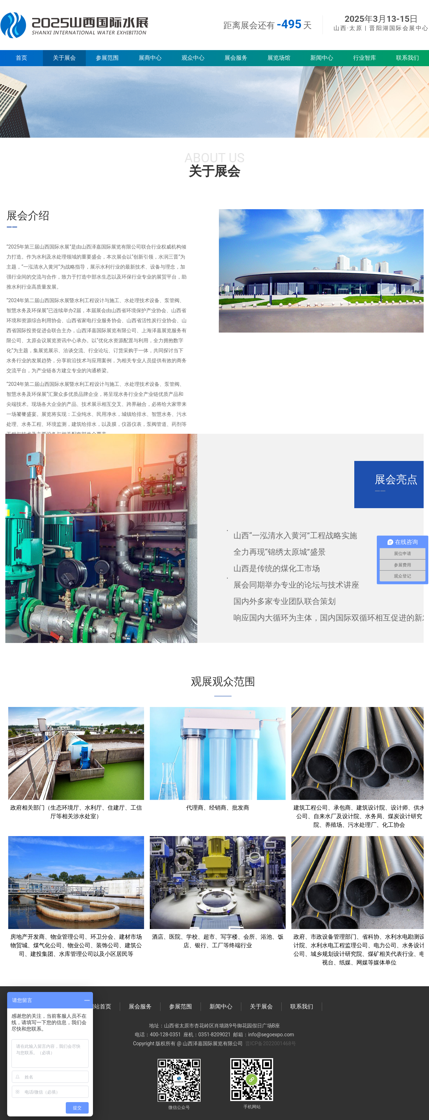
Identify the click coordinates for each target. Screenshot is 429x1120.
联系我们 (407, 58)
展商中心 (150, 58)
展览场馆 (278, 58)
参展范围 (107, 58)
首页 (21, 58)
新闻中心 (321, 58)
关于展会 (64, 58)
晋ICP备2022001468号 (270, 1043)
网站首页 (99, 1006)
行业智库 (364, 58)
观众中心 (193, 58)
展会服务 (236, 58)
